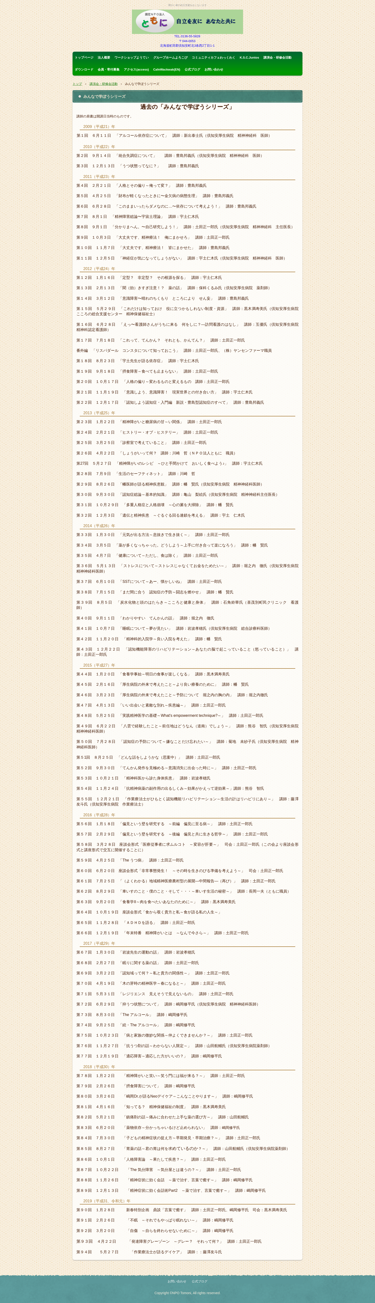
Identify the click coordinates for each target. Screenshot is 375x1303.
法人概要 (104, 57)
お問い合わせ (214, 69)
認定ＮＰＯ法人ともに (187, 22)
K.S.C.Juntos (249, 57)
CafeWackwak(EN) (166, 69)
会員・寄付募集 (108, 69)
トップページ (84, 57)
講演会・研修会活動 (277, 57)
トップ (77, 84)
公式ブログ (192, 69)
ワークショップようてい (131, 57)
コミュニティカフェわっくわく (213, 57)
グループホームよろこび (170, 57)
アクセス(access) (136, 69)
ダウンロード (84, 69)
